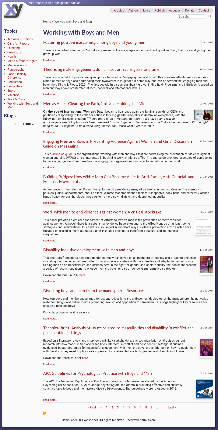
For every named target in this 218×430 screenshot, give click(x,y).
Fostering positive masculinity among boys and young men (94, 42)
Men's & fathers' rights (22, 61)
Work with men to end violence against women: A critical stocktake (102, 212)
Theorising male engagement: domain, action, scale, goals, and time (101, 69)
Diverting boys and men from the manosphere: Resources (94, 290)
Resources (14, 82)
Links (146, 10)
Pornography (15, 69)
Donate (190, 10)
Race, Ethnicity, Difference (17, 75)
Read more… (50, 60)
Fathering (13, 48)
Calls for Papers (18, 43)
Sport (11, 90)
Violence (13, 95)
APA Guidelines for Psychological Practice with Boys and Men (97, 373)
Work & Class (16, 99)
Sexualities (14, 86)
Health (11, 56)
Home (47, 21)
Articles (119, 10)
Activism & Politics (20, 39)
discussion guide (61, 154)
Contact (204, 10)
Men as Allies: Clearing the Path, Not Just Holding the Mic (94, 103)
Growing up (14, 52)
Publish (160, 10)
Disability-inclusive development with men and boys (89, 249)
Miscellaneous (17, 65)
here (82, 275)
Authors (133, 10)
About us (175, 10)
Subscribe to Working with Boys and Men (44, 413)
